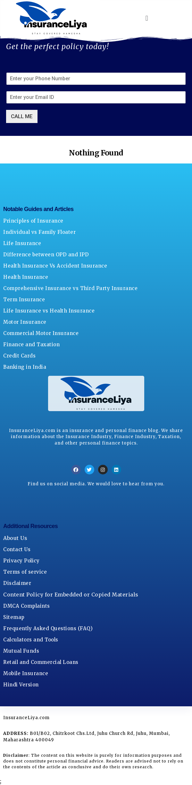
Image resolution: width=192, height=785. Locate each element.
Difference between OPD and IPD (46, 254)
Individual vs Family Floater (39, 232)
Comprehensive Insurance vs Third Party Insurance (70, 288)
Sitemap (14, 617)
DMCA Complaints (26, 606)
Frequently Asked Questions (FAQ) (48, 628)
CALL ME (22, 116)
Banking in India (24, 367)
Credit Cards (19, 356)
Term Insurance (24, 299)
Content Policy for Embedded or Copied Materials (70, 594)
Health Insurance (25, 277)
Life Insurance (22, 243)
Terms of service (25, 572)
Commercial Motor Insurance (41, 333)
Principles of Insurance (33, 221)
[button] (147, 18)
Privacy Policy (21, 561)
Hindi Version (21, 685)
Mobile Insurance (25, 673)
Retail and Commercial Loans (41, 662)
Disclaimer (17, 583)
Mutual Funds (21, 651)
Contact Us (16, 549)
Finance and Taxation (31, 344)
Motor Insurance (24, 322)
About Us (15, 538)
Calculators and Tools (30, 640)
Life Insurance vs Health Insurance (49, 311)
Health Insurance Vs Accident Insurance (55, 266)
